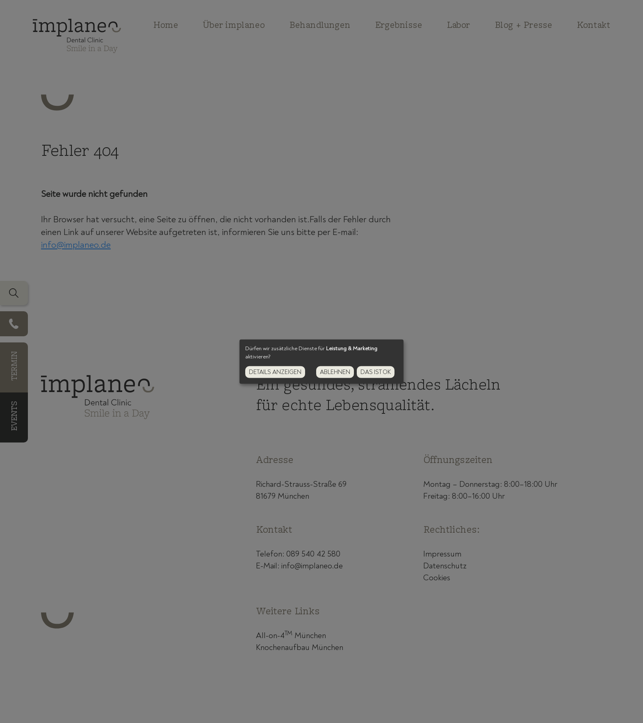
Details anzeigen (275, 372)
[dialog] (321, 361)
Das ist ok (375, 372)
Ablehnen (335, 372)
